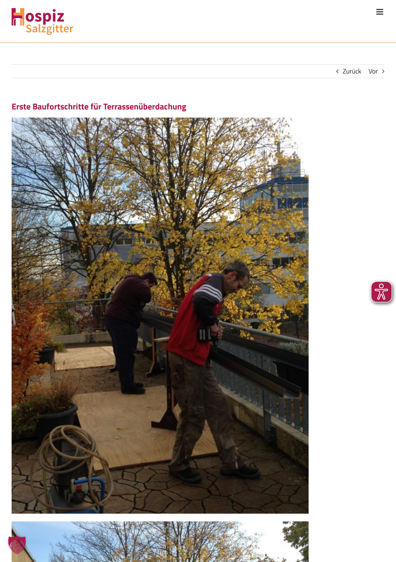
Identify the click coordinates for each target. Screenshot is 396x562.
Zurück (352, 71)
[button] (17, 545)
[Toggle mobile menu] (380, 12)
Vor (373, 71)
